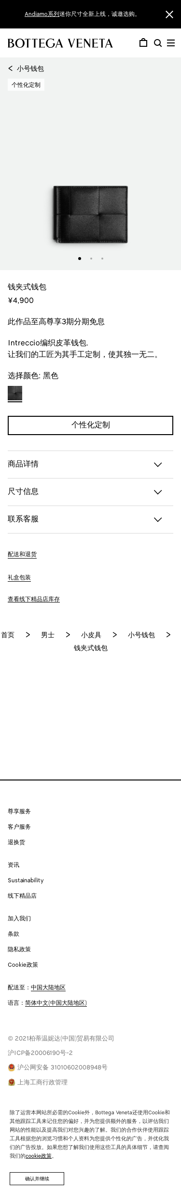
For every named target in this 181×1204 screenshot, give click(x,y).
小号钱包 (26, 69)
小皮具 (91, 635)
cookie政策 (39, 1156)
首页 (7, 635)
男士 (48, 635)
